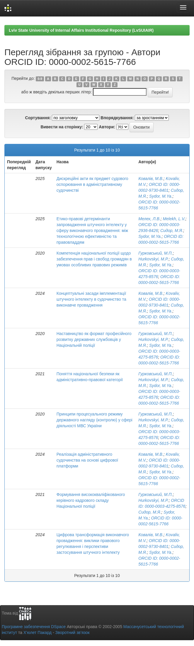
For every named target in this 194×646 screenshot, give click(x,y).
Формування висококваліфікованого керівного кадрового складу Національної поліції (91, 500)
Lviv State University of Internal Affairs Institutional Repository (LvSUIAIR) (81, 30)
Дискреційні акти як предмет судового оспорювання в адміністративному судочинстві (92, 184)
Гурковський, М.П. (155, 253)
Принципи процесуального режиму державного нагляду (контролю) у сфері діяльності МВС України (94, 420)
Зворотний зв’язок (72, 632)
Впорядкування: (117, 117)
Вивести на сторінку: (61, 127)
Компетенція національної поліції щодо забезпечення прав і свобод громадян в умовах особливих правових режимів (94, 259)
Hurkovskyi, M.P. (153, 259)
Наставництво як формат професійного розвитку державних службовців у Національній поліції (94, 339)
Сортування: (38, 117)
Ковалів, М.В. (151, 178)
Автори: (107, 127)
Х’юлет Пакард (37, 632)
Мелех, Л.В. (149, 218)
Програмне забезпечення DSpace (34, 626)
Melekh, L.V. (174, 218)
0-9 (40, 78)
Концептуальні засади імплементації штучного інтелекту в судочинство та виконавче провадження (91, 299)
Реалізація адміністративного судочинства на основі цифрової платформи (87, 460)
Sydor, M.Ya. (160, 196)
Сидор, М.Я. (171, 230)
